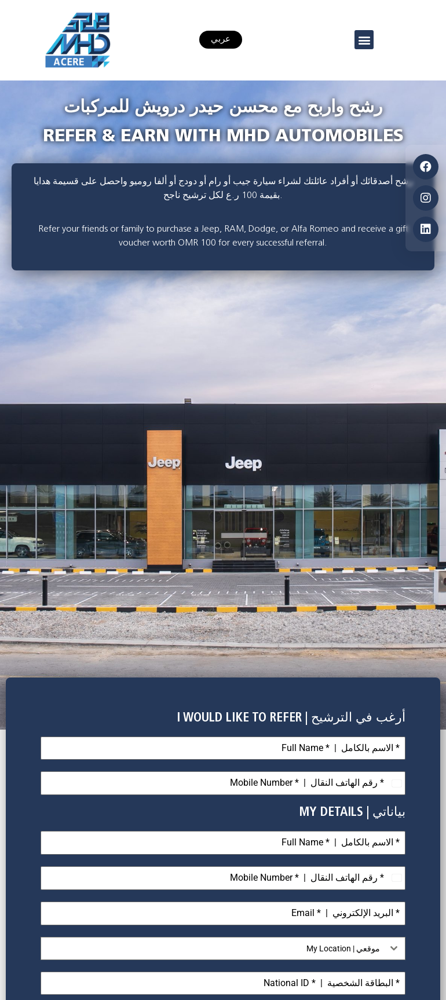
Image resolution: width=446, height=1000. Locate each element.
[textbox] (212, 948)
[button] (364, 39)
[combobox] (223, 948)
